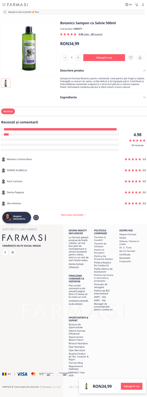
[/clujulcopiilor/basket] (136, 4)
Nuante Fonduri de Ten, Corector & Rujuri (79, 356)
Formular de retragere (100, 286)
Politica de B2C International (102, 292)
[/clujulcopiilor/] (17, 4)
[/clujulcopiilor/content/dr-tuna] (125, 247)
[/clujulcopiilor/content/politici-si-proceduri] (104, 251)
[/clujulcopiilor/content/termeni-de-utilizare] (104, 245)
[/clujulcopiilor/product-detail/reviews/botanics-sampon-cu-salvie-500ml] (73, 214)
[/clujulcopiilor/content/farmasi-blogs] (76, 362)
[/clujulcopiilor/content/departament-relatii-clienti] (79, 338)
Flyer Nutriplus (77, 346)
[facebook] (5, 252)
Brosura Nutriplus (78, 343)
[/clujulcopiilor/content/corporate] (125, 261)
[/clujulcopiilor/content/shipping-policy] (104, 278)
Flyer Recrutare (77, 350)
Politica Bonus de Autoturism (103, 270)
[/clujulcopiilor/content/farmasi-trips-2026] (79, 374)
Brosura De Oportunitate (76, 326)
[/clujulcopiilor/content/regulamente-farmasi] (79, 368)
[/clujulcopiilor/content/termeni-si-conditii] (104, 239)
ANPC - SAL (100, 300)
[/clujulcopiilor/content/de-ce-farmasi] (127, 251)
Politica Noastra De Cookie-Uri (102, 264)
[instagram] (13, 252)
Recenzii (8, 111)
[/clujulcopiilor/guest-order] (79, 302)
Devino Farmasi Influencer (77, 332)
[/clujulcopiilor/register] (79, 265)
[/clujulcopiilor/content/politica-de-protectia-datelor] (104, 258)
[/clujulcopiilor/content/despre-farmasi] (127, 234)
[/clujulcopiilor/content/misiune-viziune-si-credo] (129, 243)
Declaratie (124, 258)
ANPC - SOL (100, 297)
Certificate (124, 254)
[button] (104, 57)
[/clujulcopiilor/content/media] (122, 237)
